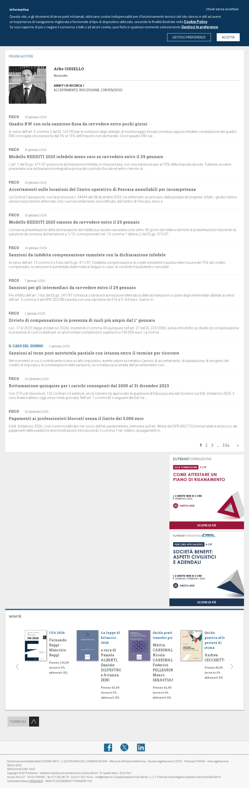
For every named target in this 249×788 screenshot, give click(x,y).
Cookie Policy (195, 22)
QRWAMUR (36, 781)
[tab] (124, 616)
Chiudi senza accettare (222, 9)
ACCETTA (228, 37)
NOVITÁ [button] (15, 616)
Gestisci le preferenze (199, 27)
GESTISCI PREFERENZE (189, 37)
